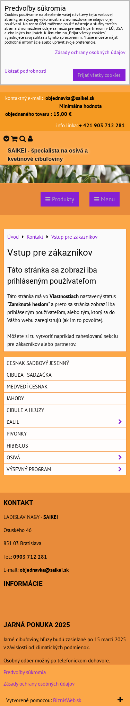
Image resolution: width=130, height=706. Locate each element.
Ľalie (66, 422)
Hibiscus (17, 445)
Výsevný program (66, 469)
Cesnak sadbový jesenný (38, 362)
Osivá (66, 457)
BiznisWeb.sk (67, 700)
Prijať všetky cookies (99, 75)
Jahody (15, 398)
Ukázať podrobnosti (25, 71)
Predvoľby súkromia (24, 672)
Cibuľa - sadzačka (29, 374)
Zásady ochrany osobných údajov (39, 683)
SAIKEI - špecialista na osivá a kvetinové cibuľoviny (48, 155)
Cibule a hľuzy (25, 409)
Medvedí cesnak (27, 386)
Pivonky (17, 433)
